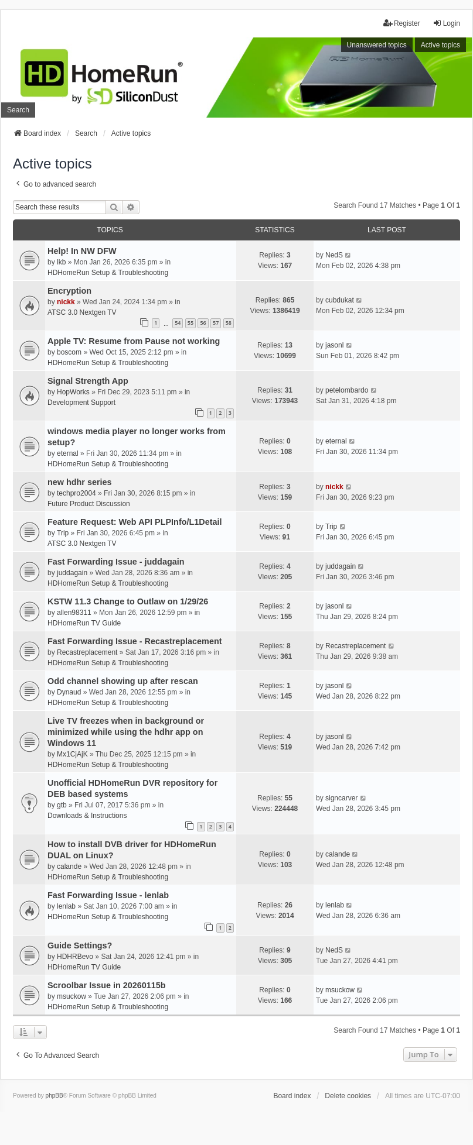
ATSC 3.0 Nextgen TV (82, 312)
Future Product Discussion (88, 504)
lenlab (66, 906)
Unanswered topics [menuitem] (377, 45)
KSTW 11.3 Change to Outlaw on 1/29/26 (127, 601)
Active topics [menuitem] (440, 45)
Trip (63, 533)
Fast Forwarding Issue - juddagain (115, 561)
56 (203, 322)
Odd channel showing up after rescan (122, 681)
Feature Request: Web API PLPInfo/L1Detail (134, 522)
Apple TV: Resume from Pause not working (133, 341)
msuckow (71, 996)
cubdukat (339, 300)
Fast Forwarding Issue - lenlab (108, 895)
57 (216, 322)
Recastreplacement (87, 652)
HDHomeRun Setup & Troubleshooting (107, 273)
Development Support (81, 402)
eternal (68, 453)
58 (229, 322)
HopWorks (73, 392)
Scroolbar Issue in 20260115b (106, 985)
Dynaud (69, 692)
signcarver (341, 798)
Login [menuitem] (446, 23)
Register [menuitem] (401, 23)
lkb (61, 262)
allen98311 (74, 612)
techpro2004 (76, 493)
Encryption (69, 290)
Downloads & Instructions (87, 816)
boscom (69, 352)
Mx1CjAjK (72, 754)
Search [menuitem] (18, 110)
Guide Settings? (79, 945)
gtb (62, 805)
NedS (334, 255)
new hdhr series (79, 482)
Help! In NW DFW (82, 251)
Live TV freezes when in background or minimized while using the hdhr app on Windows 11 (125, 732)
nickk (66, 302)
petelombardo (346, 390)
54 (178, 322)
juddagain (72, 573)
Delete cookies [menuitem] (348, 1096)
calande (69, 866)
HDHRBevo (75, 957)
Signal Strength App (87, 381)
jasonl (334, 345)
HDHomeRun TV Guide (84, 623)
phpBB (54, 1095)
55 (190, 322)
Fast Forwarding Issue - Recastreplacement (134, 641)
